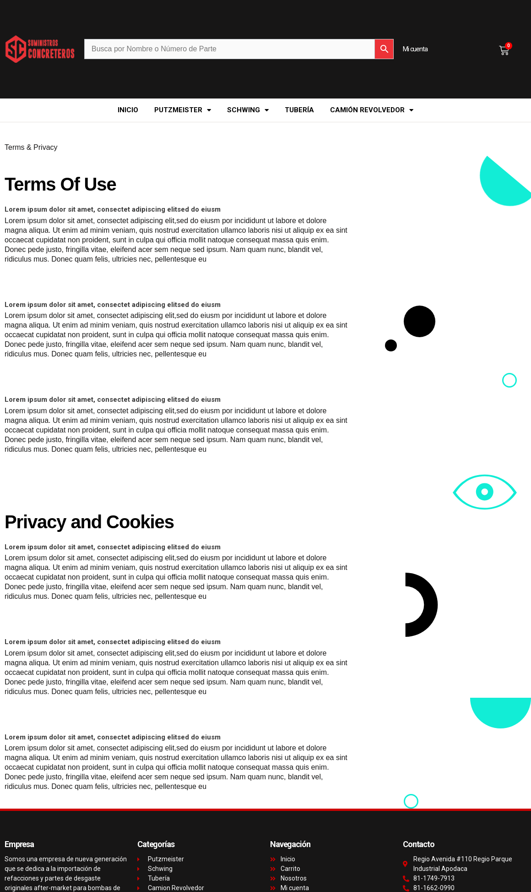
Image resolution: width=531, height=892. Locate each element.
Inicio (128, 110)
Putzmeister (182, 110)
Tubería (299, 110)
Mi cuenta (415, 49)
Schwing (248, 110)
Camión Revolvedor (371, 110)
